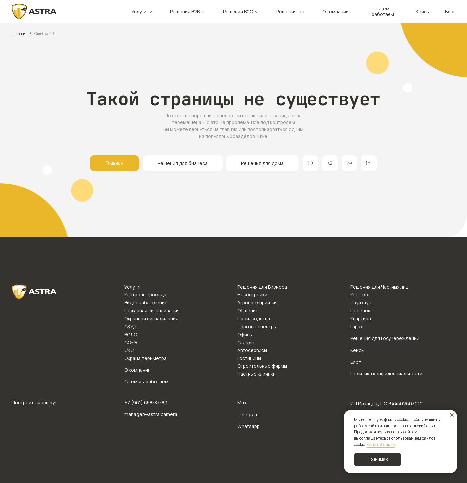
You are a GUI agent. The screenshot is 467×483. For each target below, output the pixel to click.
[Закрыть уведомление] (452, 415)
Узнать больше (381, 444)
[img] (34, 12)
